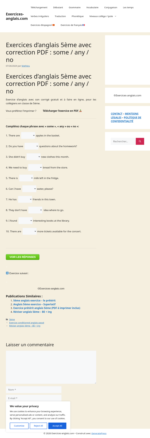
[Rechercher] (140, 141)
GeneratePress (98, 433)
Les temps (128, 7)
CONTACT (116, 113)
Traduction (60, 16)
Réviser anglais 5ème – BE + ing (32, 311)
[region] (38, 416)
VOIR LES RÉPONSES (23, 257)
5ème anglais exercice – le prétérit (34, 300)
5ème (12, 319)
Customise (19, 425)
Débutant (58, 7)
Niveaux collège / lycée (105, 16)
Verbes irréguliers (40, 16)
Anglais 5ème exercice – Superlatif (34, 304)
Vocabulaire (92, 7)
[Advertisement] (130, 59)
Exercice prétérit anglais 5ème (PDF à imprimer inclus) (46, 308)
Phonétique (77, 16)
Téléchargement (39, 7)
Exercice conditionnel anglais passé (26, 322)
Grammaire (75, 7)
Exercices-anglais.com (17, 16)
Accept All (57, 425)
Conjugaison (110, 7)
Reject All (38, 425)
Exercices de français (73, 24)
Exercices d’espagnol (43, 24)
